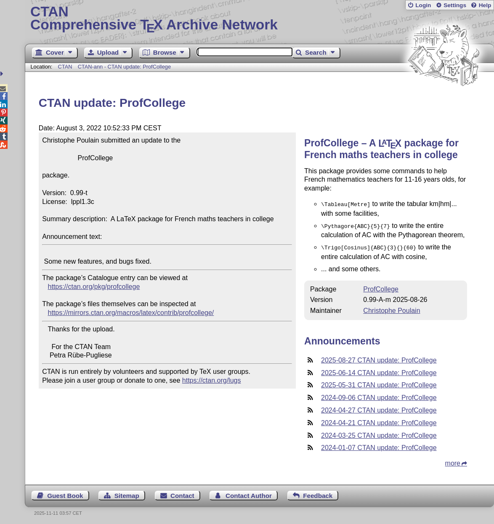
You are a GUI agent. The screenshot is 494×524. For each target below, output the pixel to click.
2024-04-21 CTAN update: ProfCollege (379, 420)
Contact (182, 493)
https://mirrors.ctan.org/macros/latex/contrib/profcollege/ (131, 312)
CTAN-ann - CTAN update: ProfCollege (124, 67)
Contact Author (249, 493)
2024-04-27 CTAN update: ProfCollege (379, 407)
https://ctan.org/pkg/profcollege (94, 286)
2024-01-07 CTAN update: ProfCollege (379, 445)
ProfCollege (380, 286)
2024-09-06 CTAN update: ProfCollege (379, 395)
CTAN (65, 67)
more (452, 460)
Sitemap (126, 493)
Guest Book (65, 493)
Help (485, 5)
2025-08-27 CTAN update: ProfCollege (379, 357)
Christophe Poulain (391, 308)
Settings (455, 5)
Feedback (317, 493)
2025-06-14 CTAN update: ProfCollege (379, 370)
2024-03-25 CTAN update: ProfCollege (379, 433)
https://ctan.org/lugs (211, 380)
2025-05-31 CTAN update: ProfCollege (379, 382)
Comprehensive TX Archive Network (259, 18)
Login (423, 5)
